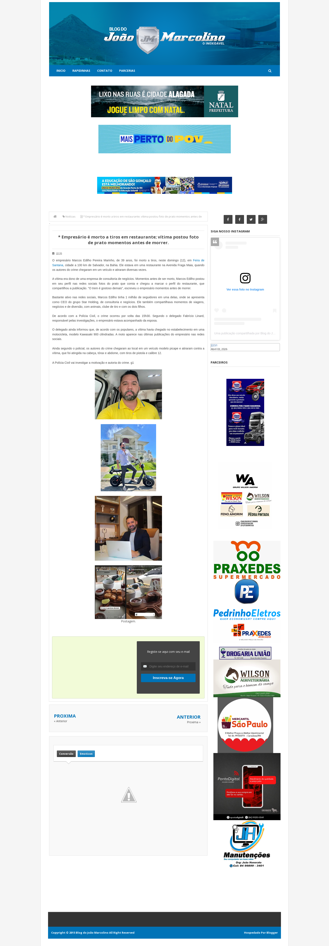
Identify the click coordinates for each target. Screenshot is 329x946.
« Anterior (60, 721)
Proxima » (194, 722)
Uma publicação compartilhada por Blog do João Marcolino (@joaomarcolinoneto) (267, 333)
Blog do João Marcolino (92, 932)
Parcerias (127, 71)
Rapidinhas (81, 71)
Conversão (66, 754)
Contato (104, 71)
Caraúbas (217, 353)
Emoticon (86, 754)
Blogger (272, 932)
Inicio (60, 71)
